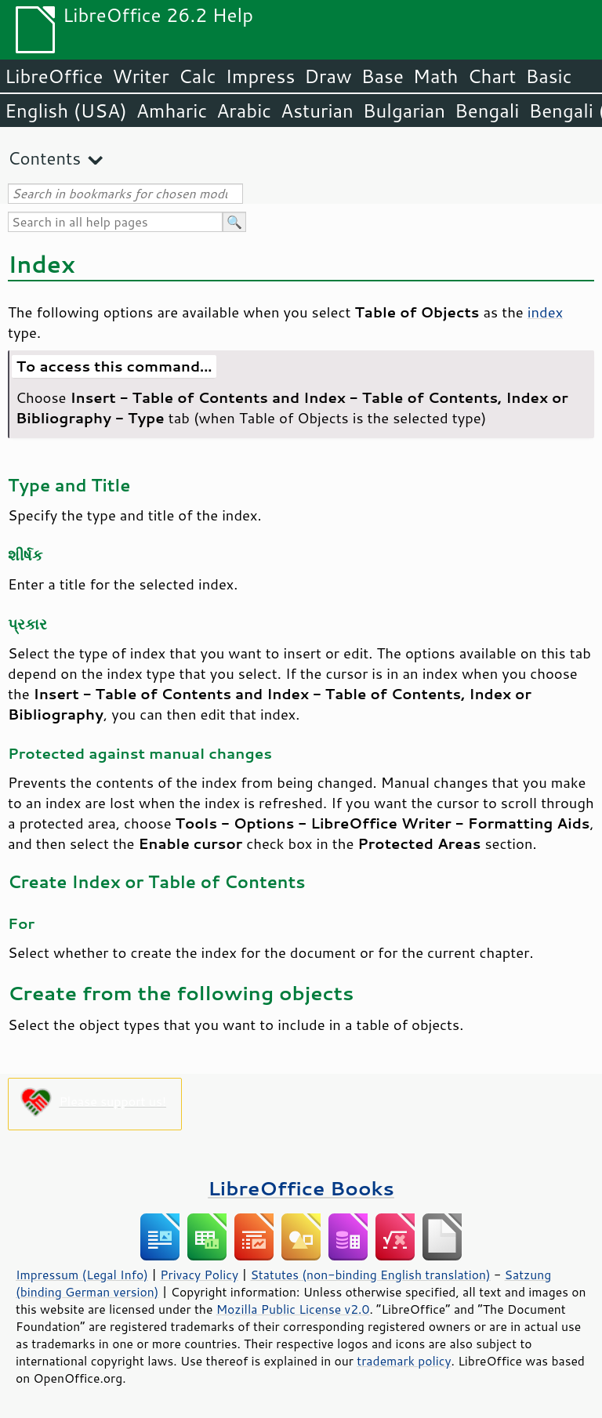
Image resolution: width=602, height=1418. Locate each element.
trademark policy (404, 1360)
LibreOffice (54, 76)
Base (382, 76)
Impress (261, 76)
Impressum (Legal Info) (82, 1274)
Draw (327, 76)
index (545, 312)
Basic (548, 76)
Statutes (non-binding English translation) (370, 1274)
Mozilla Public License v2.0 (293, 1309)
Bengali (487, 110)
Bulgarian (404, 110)
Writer (140, 76)
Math (436, 76)
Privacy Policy (199, 1274)
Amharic (171, 110)
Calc (197, 76)
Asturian (317, 110)
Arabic (243, 110)
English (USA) (66, 110)
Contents (44, 158)
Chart (491, 76)
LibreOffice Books (301, 1188)
